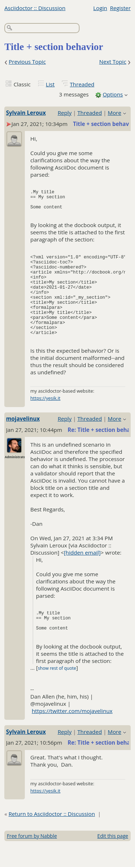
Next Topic (112, 61)
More (114, 112)
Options (113, 94)
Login (100, 8)
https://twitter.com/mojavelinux (72, 732)
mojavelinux (23, 440)
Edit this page (112, 857)
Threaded (82, 84)
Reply (65, 112)
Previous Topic (27, 61)
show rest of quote (57, 690)
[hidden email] (82, 574)
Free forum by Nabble (32, 857)
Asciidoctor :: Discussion (35, 8)
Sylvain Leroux (26, 112)
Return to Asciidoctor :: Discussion (52, 835)
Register (120, 8)
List (50, 84)
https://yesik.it (45, 419)
